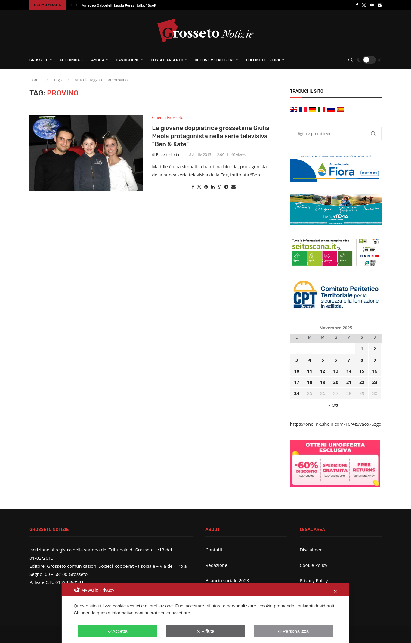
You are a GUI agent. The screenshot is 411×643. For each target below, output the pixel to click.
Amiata (97, 60)
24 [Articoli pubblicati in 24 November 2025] (296, 393)
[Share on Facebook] (193, 187)
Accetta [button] (117, 631)
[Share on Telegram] (226, 187)
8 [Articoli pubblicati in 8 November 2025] (361, 360)
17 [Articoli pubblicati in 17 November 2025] (296, 382)
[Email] (380, 5)
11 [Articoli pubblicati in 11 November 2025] (309, 371)
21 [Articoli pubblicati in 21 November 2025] (348, 382)
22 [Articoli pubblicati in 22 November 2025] (361, 382)
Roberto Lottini (168, 154)
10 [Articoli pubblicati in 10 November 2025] (296, 371)
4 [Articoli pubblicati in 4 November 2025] (309, 360)
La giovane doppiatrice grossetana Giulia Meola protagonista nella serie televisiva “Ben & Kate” (210, 136)
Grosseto (38, 60)
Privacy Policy (314, 580)
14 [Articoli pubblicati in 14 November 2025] (348, 371)
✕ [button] (335, 591)
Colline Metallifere (214, 60)
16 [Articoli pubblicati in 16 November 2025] (374, 371)
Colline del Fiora (263, 60)
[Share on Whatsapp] (219, 187)
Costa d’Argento (167, 60)
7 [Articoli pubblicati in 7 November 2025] (349, 360)
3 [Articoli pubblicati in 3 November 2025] (296, 360)
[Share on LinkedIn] (213, 187)
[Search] (351, 60)
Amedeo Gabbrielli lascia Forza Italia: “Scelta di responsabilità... (136, 5)
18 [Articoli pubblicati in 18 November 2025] (309, 382)
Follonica (70, 60)
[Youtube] (372, 5)
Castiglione (127, 60)
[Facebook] (357, 5)
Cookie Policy (313, 565)
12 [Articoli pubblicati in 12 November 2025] (322, 371)
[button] (71, 5)
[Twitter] (364, 5)
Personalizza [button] (293, 631)
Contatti (214, 550)
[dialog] (205, 613)
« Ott (333, 405)
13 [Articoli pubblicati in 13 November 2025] (335, 371)
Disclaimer (311, 550)
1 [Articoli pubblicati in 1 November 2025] (361, 349)
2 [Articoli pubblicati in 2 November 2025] (375, 349)
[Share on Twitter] (199, 187)
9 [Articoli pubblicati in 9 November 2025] (375, 360)
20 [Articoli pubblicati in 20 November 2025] (335, 382)
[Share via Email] (233, 187)
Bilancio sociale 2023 (227, 580)
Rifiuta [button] (205, 631)
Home (35, 79)
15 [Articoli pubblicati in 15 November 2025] (361, 371)
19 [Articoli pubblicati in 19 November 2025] (322, 382)
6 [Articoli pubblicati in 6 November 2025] (336, 360)
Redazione (216, 565)
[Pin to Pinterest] (206, 187)
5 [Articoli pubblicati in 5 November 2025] (322, 360)
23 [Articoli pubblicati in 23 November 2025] (374, 382)
